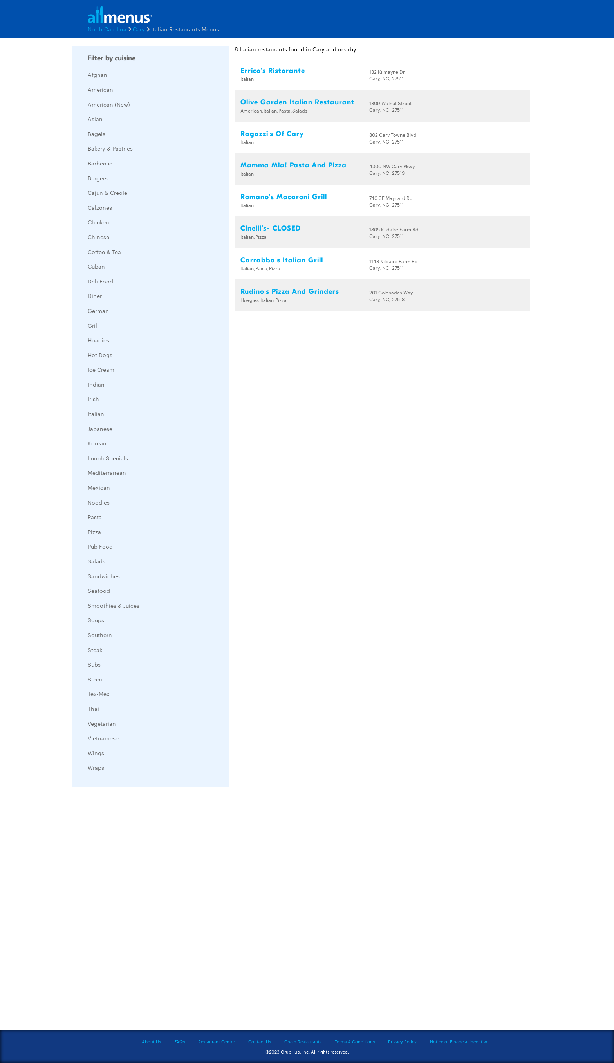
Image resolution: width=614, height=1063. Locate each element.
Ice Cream (101, 369)
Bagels (96, 134)
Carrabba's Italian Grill (281, 260)
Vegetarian (102, 723)
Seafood (99, 590)
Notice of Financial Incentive (459, 1041)
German (98, 310)
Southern (100, 635)
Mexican (99, 487)
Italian (96, 414)
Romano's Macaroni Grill (283, 197)
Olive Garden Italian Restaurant (297, 102)
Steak (95, 650)
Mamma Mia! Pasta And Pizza (293, 165)
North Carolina (107, 29)
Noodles (99, 502)
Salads (96, 561)
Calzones (100, 207)
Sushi (95, 679)
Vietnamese (103, 738)
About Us (151, 1041)
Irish (93, 399)
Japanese (100, 428)
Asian (95, 119)
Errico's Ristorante (272, 71)
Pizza (94, 532)
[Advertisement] (131, 910)
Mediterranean (107, 472)
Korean (97, 443)
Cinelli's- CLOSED (270, 228)
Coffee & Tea (104, 252)
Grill (93, 325)
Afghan (97, 74)
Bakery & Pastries (110, 148)
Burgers (98, 178)
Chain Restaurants (302, 1041)
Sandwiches (104, 576)
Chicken (98, 222)
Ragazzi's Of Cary (272, 134)
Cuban (96, 266)
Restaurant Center (216, 1041)
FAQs (179, 1041)
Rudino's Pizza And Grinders (289, 291)
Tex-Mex (99, 694)
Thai (93, 708)
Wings (96, 753)
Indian (96, 384)
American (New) (109, 104)
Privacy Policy (402, 1041)
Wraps (96, 767)
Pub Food (100, 546)
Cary (139, 29)
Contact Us (259, 1041)
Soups (96, 620)
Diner (95, 296)
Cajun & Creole (107, 192)
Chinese (98, 237)
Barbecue (100, 163)
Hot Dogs (100, 355)
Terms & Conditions (355, 1041)
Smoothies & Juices (113, 605)
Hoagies (98, 340)
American (100, 89)
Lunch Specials (108, 458)
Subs (94, 664)
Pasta (95, 517)
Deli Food (100, 281)
